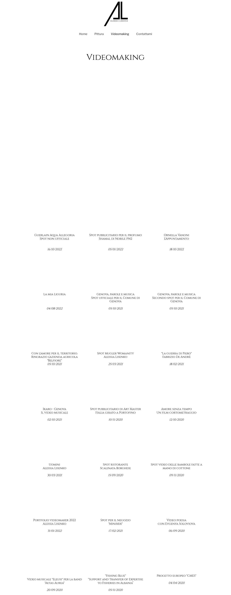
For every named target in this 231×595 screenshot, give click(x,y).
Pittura (99, 34)
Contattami (144, 34)
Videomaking (120, 34)
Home (83, 34)
